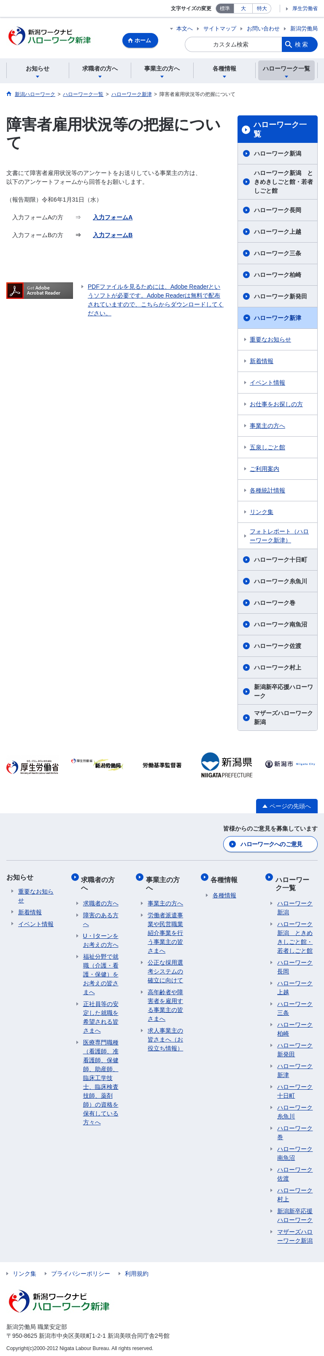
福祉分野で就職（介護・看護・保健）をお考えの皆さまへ (101, 971)
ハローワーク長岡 (277, 211)
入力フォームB (112, 236)
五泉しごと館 (267, 448)
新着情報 (261, 362)
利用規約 (136, 1270)
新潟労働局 (304, 28)
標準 (225, 8)
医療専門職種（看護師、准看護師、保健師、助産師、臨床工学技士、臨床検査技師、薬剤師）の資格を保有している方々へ (101, 1079)
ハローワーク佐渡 (277, 647)
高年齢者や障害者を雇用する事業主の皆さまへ (165, 1002)
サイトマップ (219, 28)
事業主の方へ (267, 427)
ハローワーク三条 (277, 254)
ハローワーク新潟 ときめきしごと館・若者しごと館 (283, 183)
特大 (262, 8)
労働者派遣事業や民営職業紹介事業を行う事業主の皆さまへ (165, 929)
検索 (302, 44)
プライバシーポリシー (80, 1270)
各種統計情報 (267, 491)
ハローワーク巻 (274, 604)
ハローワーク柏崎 (277, 276)
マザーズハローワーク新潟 (283, 719)
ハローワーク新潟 (277, 154)
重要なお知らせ (270, 340)
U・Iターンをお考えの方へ (101, 937)
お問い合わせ (263, 28)
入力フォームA (112, 218)
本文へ (184, 28)
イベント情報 (267, 383)
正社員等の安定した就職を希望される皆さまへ (101, 1014)
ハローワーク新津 (277, 319)
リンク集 (261, 513)
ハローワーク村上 (277, 668)
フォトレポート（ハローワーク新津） (279, 537)
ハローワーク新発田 (280, 297)
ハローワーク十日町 (280, 561)
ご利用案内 (264, 470)
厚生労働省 (305, 8)
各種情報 (226, 877)
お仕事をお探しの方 (276, 405)
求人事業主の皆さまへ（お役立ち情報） (165, 1036)
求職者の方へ (100, 881)
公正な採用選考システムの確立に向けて (165, 968)
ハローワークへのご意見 (271, 844)
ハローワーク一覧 (280, 130)
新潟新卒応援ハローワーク (283, 692)
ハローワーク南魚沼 (280, 625)
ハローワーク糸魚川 (280, 582)
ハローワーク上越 (277, 233)
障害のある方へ (101, 916)
